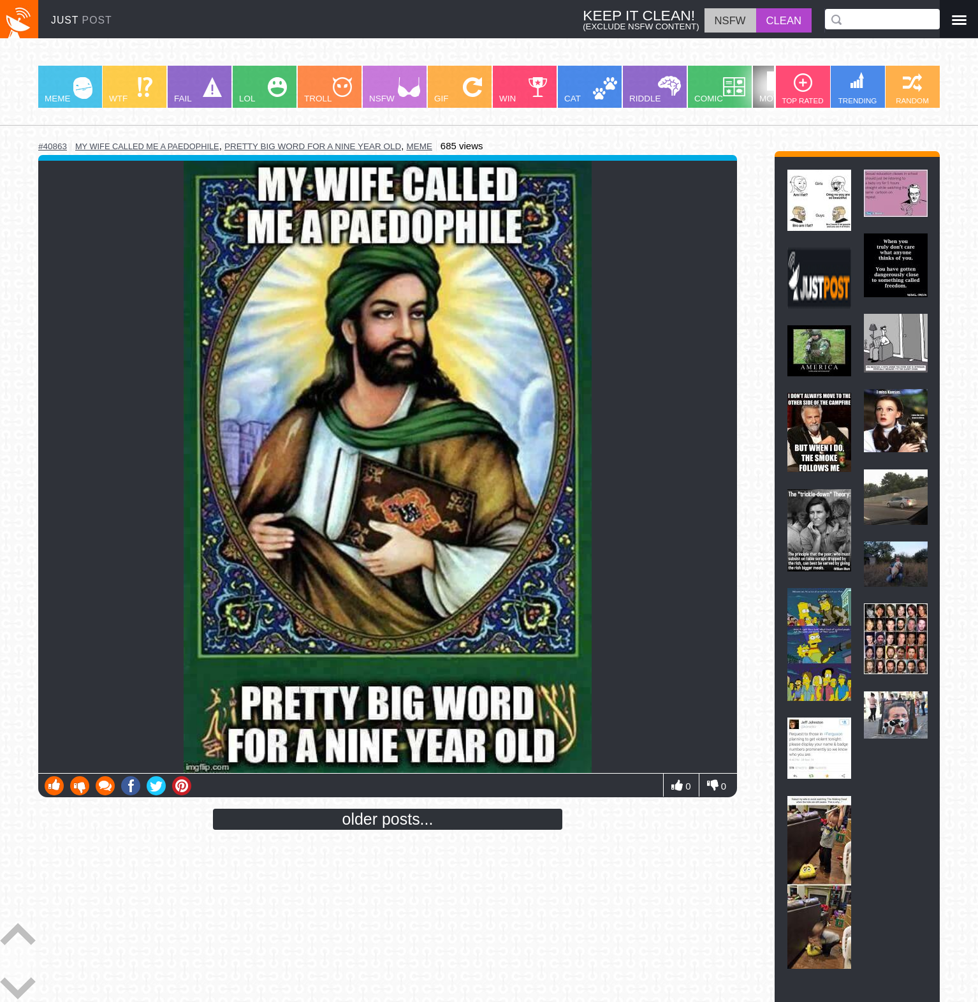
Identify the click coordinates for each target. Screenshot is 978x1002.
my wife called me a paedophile (147, 146)
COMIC (719, 90)
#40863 (52, 146)
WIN (523, 90)
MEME (68, 90)
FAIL (198, 90)
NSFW (394, 90)
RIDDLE (655, 89)
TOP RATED (802, 89)
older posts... (388, 819)
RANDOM (912, 89)
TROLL (328, 90)
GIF (458, 90)
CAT (590, 90)
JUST (81, 20)
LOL (263, 90)
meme (419, 146)
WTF (130, 90)
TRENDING (857, 88)
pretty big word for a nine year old (312, 146)
